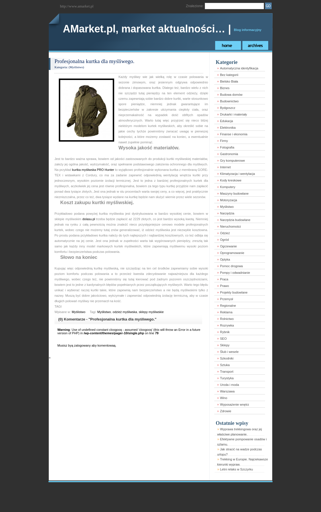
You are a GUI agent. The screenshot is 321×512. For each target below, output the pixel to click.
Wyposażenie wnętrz (234, 404)
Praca (224, 279)
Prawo (224, 286)
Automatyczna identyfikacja (239, 68)
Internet (225, 167)
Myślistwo (76, 67)
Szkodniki (227, 358)
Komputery (227, 187)
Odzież (225, 233)
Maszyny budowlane (234, 193)
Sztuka (225, 365)
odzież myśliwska (125, 312)
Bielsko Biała (229, 81)
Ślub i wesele (229, 351)
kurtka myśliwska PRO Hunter (93, 169)
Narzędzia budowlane (235, 220)
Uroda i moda (229, 384)
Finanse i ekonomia (233, 134)
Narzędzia (227, 213)
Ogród (224, 239)
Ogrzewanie (228, 246)
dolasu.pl (88, 219)
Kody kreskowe (231, 180)
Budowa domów (231, 94)
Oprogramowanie (232, 253)
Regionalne (228, 305)
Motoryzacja (228, 200)
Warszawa (227, 391)
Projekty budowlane (234, 292)
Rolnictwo (227, 319)
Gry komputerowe (232, 160)
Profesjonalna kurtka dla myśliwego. (95, 61)
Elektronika (228, 127)
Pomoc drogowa (231, 266)
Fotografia (227, 147)
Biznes (224, 88)
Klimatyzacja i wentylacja (237, 173)
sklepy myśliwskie (151, 312)
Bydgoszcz (227, 108)
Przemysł (226, 299)
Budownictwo (229, 101)
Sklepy (224, 345)
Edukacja (226, 121)
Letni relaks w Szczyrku (236, 469)
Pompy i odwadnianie (235, 272)
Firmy (224, 140)
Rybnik (225, 332)
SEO (223, 338)
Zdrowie (225, 411)
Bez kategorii (229, 75)
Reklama (226, 312)
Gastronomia (229, 154)
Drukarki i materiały (233, 114)
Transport (227, 371)
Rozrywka (227, 325)
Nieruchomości (230, 226)
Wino (223, 398)
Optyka (225, 259)
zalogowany (82, 345)
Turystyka (227, 378)
